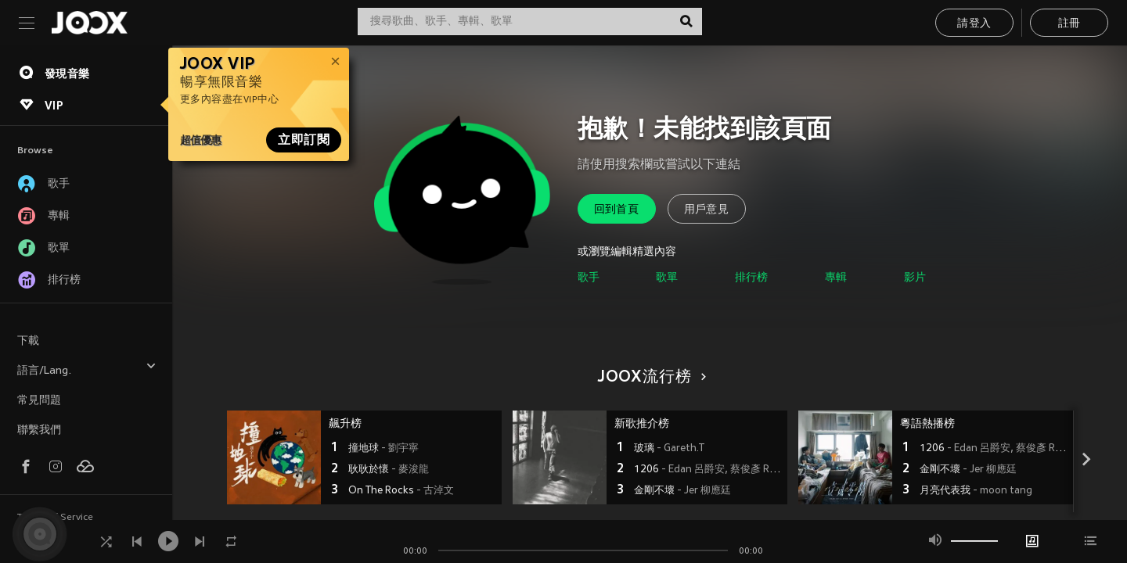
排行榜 (751, 278)
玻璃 (669, 448)
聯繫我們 (39, 430)
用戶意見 (706, 210)
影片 (915, 278)
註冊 (1069, 24)
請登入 (974, 24)
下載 (28, 341)
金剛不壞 (682, 491)
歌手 (589, 278)
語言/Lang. (87, 368)
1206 (708, 469)
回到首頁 (616, 210)
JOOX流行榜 (650, 377)
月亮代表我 (976, 491)
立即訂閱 (303, 140)
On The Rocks (401, 491)
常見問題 (39, 401)
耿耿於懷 (388, 469)
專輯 (836, 278)
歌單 (667, 278)
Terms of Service (55, 517)
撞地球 (383, 448)
